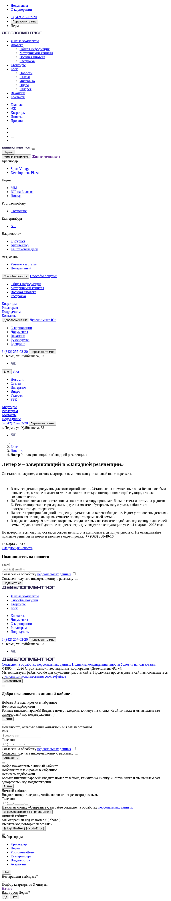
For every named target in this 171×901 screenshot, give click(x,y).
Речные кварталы (24, 264)
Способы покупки (43, 276)
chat (6, 872)
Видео (24, 85)
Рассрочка (27, 61)
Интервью (27, 81)
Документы (19, 5)
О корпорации (21, 9)
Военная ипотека (32, 57)
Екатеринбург (21, 856)
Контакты (18, 97)
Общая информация (35, 49)
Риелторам (10, 307)
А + (13, 226)
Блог (14, 69)
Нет (14, 897)
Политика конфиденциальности (96, 664)
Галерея (26, 89)
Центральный (21, 268)
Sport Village (20, 169)
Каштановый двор (24, 249)
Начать (7, 888)
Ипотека (17, 45)
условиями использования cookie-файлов (35, 676)
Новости (26, 73)
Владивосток (20, 860)
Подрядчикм (11, 311)
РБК (14, 399)
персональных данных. (115, 807)
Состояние (19, 211)
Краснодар (19, 844)
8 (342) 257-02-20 (24, 17)
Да (5, 897)
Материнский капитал (36, 53)
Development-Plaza (25, 173)
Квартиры (18, 65)
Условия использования (138, 664)
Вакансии (18, 93)
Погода (16, 196)
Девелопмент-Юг (43, 320)
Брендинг (18, 344)
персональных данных (54, 574)
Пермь (8, 152)
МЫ (14, 188)
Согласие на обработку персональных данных (36, 664)
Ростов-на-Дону (23, 852)
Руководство (20, 340)
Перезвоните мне (24, 21)
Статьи (25, 77)
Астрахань (18, 864)
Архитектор (20, 245)
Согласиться (12, 680)
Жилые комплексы (25, 41)
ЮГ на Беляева (22, 192)
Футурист (18, 241)
